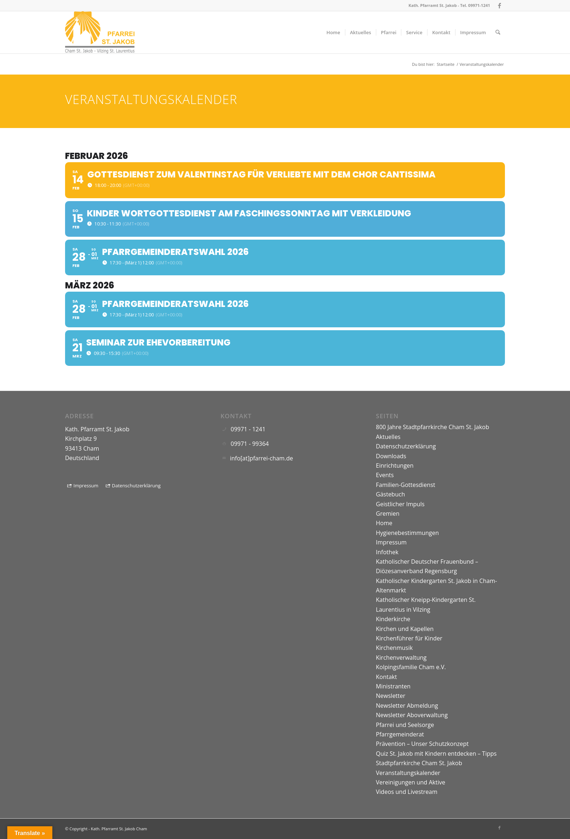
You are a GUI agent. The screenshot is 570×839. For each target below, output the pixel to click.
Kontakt (386, 677)
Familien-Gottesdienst (405, 485)
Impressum (391, 542)
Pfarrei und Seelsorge (405, 725)
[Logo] (100, 32)
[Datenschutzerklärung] (134, 486)
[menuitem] (333, 32)
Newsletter (390, 696)
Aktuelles (388, 437)
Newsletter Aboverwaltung (412, 715)
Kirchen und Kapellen (405, 629)
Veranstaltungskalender (408, 773)
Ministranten (393, 686)
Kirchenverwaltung (401, 658)
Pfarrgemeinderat (400, 734)
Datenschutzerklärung (406, 446)
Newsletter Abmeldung (407, 706)
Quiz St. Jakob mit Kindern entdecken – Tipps (436, 754)
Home (384, 523)
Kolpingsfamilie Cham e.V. (411, 667)
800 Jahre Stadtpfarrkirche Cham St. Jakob (432, 427)
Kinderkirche (393, 619)
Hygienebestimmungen (407, 533)
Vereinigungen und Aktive (410, 782)
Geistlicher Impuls (400, 504)
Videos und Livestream (406, 792)
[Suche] (498, 32)
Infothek (387, 552)
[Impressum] (83, 486)
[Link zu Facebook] (499, 5)
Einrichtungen (395, 466)
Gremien (388, 514)
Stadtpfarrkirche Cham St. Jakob (419, 763)
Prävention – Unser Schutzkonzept (422, 744)
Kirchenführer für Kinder (409, 638)
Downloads (391, 456)
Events (385, 475)
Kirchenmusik (394, 648)
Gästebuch (390, 494)
